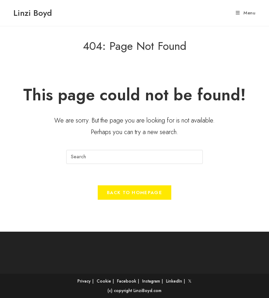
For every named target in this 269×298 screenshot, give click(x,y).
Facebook (126, 281)
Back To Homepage (134, 192)
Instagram (151, 281)
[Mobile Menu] (246, 12)
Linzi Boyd (32, 13)
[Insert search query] (134, 157)
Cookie (104, 281)
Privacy (84, 281)
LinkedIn (174, 281)
